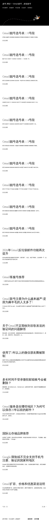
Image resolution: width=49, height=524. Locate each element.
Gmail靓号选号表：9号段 (18, 228)
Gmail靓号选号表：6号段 (18, 163)
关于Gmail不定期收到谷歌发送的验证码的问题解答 (23, 327)
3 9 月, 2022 (5, 40)
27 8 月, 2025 (5, 365)
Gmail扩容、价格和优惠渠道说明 (23, 484)
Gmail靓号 (5, 7)
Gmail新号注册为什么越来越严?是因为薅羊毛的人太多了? (24, 300)
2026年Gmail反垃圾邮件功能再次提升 (23, 251)
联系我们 (30, 7)
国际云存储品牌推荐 (15, 433)
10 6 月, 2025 (5, 419)
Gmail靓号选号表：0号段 (18, 33)
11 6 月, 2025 (5, 392)
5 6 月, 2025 (5, 442)
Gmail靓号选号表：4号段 (18, 120)
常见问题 (17, 7)
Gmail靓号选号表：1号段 (18, 54)
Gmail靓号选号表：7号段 (18, 185)
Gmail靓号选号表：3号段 (18, 98)
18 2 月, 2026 (5, 284)
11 (7, 506)
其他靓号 (11, 7)
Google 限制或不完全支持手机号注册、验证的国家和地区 (23, 458)
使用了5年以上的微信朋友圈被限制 (23, 354)
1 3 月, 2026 (5, 262)
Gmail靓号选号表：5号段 (18, 141)
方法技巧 (24, 7)
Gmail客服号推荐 (13, 277)
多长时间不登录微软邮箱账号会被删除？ (24, 381)
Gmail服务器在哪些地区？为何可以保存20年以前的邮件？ (23, 408)
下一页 (44, 506)
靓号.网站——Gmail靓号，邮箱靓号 (16, 4)
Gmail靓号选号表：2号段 (18, 76)
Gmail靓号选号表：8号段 (18, 206)
